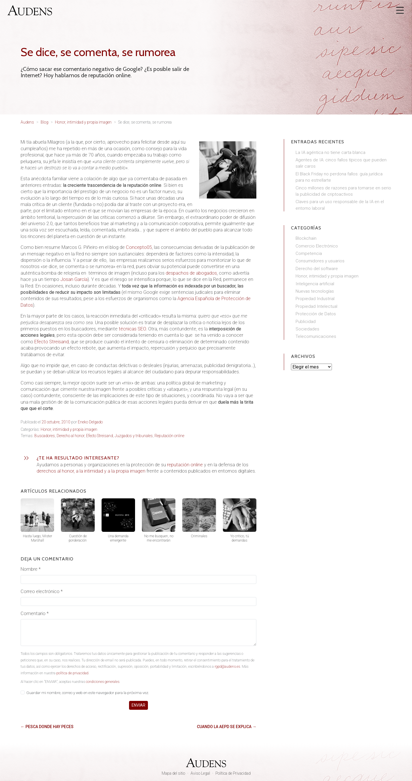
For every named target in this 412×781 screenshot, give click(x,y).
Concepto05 (139, 247)
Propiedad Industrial (315, 298)
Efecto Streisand (51, 341)
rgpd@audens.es (227, 667)
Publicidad (306, 321)
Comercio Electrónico (317, 246)
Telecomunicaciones (316, 336)
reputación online (185, 464)
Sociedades (307, 329)
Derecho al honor (70, 435)
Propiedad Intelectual (316, 306)
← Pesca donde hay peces (47, 726)
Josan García (74, 279)
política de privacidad (72, 673)
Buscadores (44, 435)
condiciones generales (102, 682)
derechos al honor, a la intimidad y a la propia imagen (91, 471)
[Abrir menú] (400, 10)
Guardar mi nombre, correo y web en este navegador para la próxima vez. (87, 692)
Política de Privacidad (233, 773)
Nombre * (31, 569)
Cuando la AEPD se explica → (226, 726)
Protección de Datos (316, 313)
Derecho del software (317, 268)
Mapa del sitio (173, 773)
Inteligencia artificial (315, 283)
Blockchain (306, 238)
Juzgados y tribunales (134, 435)
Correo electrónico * (42, 591)
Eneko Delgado (90, 422)
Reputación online (169, 435)
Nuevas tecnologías (315, 291)
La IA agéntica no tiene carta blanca (330, 152)
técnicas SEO (132, 329)
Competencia (309, 253)
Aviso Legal (200, 773)
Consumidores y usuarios (320, 260)
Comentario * (35, 613)
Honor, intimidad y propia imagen (69, 429)
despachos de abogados (191, 273)
